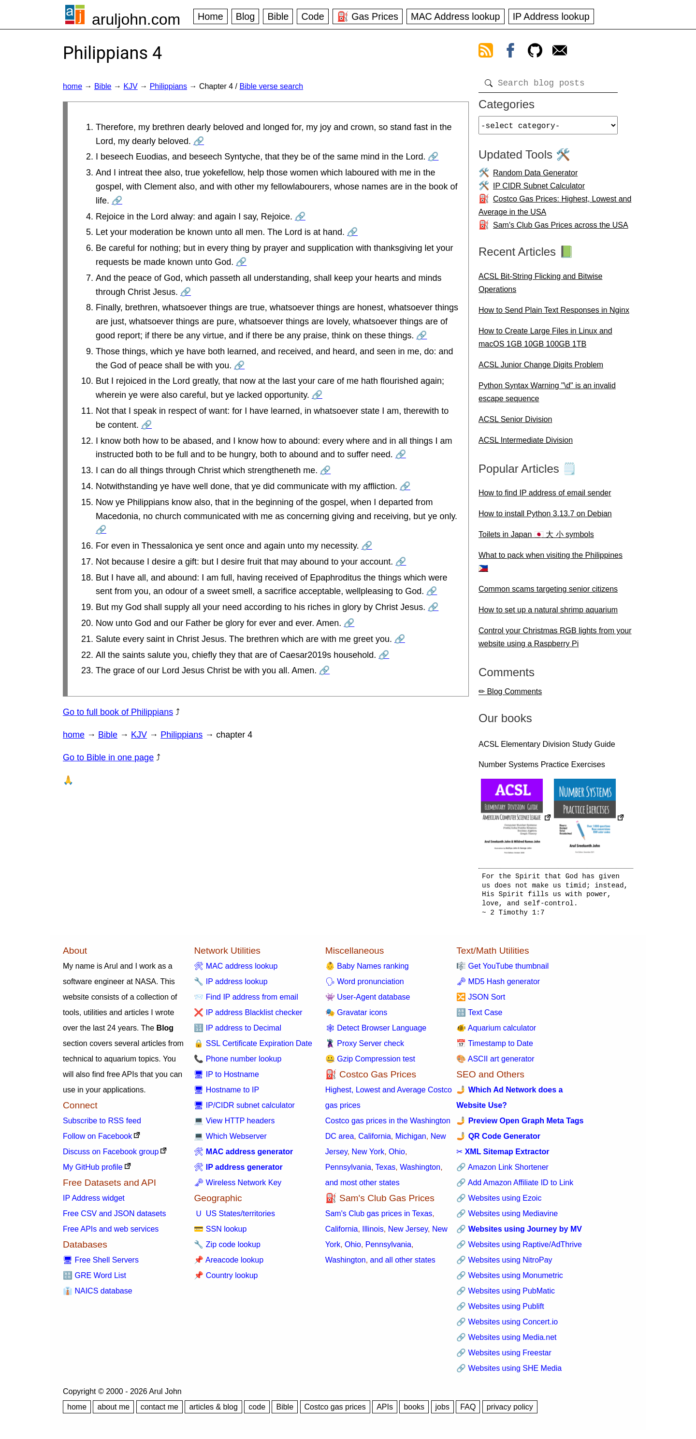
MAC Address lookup (455, 16)
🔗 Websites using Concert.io (507, 1326)
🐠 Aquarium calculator (496, 1032)
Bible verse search (272, 86)
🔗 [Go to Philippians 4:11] (146, 425)
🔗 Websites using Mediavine (507, 1217)
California (374, 1140)
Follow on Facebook (97, 1140)
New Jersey (408, 1233)
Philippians (168, 86)
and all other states (402, 1264)
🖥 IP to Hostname (226, 1078)
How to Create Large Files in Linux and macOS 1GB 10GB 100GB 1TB (545, 341)
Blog (245, 16)
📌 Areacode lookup (228, 1264)
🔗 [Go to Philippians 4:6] (241, 262)
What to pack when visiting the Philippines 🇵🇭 (550, 565)
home (72, 86)
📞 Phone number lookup (237, 1063)
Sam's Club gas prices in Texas (379, 1217)
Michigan (410, 1140)
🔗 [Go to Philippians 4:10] (317, 395)
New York (368, 1155)
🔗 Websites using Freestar (503, 1356)
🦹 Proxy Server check (364, 1047)
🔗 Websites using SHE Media (509, 1372)
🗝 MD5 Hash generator (498, 985)
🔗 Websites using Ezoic (498, 1202)
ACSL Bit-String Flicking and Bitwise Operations (540, 286)
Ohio (397, 1155)
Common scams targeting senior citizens (548, 593)
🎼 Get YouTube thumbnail (502, 970)
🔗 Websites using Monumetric (509, 1279)
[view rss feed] (485, 52)
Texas (386, 1171)
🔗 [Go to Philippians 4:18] (431, 591)
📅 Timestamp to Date (494, 1047)
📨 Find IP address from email (246, 1001)
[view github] (535, 52)
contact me (159, 1411)
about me (113, 1411)
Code (312, 16)
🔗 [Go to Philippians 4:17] (400, 562)
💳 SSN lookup (220, 1233)
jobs (442, 1411)
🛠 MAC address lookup (235, 970)
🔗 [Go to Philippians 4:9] (239, 365)
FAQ (468, 1411)
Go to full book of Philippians (118, 712)
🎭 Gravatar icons (356, 1016)
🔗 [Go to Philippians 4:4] (300, 216)
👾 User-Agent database (367, 1001)
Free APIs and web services (111, 1233)
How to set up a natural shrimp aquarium (548, 614)
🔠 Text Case (479, 1016)
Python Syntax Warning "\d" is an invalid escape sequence (547, 396)
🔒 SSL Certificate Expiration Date (253, 1047)
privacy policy (510, 1411)
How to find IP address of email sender (544, 497)
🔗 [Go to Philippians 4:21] (399, 639)
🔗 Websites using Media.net (506, 1341)
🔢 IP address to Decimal (237, 1032)
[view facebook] (510, 52)
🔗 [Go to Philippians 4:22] (383, 655)
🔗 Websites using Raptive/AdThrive (519, 1248)
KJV (130, 86)
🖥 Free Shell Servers (101, 1264)
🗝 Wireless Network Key (237, 1186)
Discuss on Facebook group (111, 1155)
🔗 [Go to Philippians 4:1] (198, 141)
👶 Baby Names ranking (367, 970)
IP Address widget (94, 1202)
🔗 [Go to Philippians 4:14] (405, 486)
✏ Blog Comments (510, 695)
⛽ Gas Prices (367, 16)
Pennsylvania (348, 1171)
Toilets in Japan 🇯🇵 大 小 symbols (536, 538)
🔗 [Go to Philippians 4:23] (324, 670)
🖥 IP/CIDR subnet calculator (244, 1109)
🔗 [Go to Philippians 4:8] (421, 335)
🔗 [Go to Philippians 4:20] (349, 623)
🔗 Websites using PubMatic (505, 1295)
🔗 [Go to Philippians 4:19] (433, 607)
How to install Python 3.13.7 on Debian (545, 517)
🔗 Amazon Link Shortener (502, 1171)
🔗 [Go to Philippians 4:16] (367, 546)
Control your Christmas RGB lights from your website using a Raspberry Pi (555, 641)
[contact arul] (559, 52)
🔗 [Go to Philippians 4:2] (433, 156)
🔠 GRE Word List (94, 1279)
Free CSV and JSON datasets (114, 1217)
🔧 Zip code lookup (227, 1248)
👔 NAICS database (97, 1295)
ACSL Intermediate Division (525, 444)
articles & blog (213, 1411)
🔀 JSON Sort (480, 1001)
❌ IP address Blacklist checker (248, 1016)
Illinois (372, 1233)
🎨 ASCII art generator (495, 1063)
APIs (385, 1411)
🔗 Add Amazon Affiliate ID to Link (514, 1186)
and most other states (362, 1186)
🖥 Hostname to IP (226, 1094)
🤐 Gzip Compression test (370, 1063)
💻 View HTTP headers (234, 1124)
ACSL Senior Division (515, 423)
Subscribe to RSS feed (102, 1124)
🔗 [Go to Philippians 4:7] (185, 292)
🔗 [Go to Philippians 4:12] (400, 454)
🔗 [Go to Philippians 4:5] (352, 232)
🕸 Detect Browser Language (375, 1032)
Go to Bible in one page (108, 757)
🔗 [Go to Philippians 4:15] (101, 530)
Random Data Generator (535, 177)
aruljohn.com (136, 19)
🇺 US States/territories (234, 1217)
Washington (420, 1171)
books (414, 1411)
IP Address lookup (551, 16)
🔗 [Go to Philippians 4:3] (117, 200)
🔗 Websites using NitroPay (504, 1264)
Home (210, 16)
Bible (278, 16)
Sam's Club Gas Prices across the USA (560, 229)
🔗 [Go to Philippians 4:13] (325, 470)
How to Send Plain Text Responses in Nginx (553, 314)
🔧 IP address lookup (230, 985)
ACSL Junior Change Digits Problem (540, 368)
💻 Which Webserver (230, 1140)
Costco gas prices (335, 1411)
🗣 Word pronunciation (364, 985)
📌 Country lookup (226, 1279)
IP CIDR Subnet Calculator (539, 190)
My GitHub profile (93, 1171)
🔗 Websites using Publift (500, 1310)
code (256, 1411)
